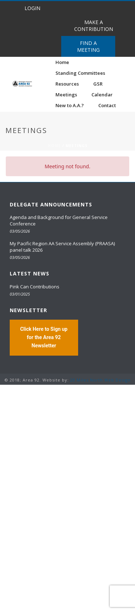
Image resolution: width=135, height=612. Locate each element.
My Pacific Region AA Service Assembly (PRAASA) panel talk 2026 (62, 246)
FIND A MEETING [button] (88, 46)
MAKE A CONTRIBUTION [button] (93, 25)
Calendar (102, 94)
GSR (98, 84)
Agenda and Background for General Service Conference (59, 220)
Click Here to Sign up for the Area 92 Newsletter (44, 337)
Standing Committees (80, 73)
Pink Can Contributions (34, 286)
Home (62, 62)
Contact (107, 105)
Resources (67, 84)
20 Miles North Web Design (100, 380)
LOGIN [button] (32, 8)
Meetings (66, 94)
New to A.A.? (69, 105)
